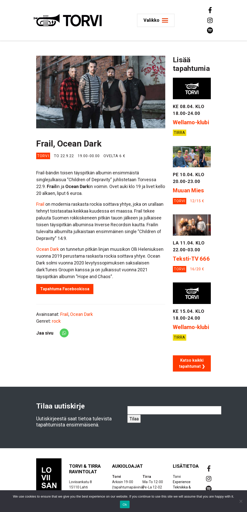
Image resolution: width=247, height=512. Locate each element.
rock (56, 321)
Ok (124, 504)
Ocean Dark (47, 249)
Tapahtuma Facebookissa (64, 288)
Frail (40, 204)
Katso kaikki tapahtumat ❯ (192, 363)
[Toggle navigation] (156, 20)
